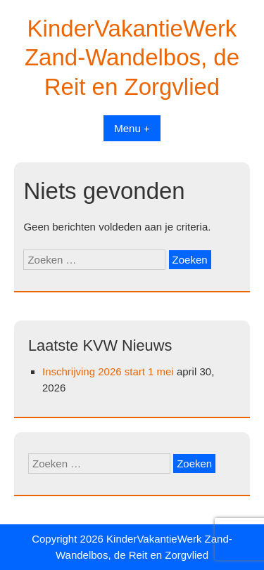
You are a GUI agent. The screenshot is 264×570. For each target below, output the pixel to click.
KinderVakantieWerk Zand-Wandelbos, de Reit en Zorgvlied (132, 57)
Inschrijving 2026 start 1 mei (108, 371)
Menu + (131, 128)
